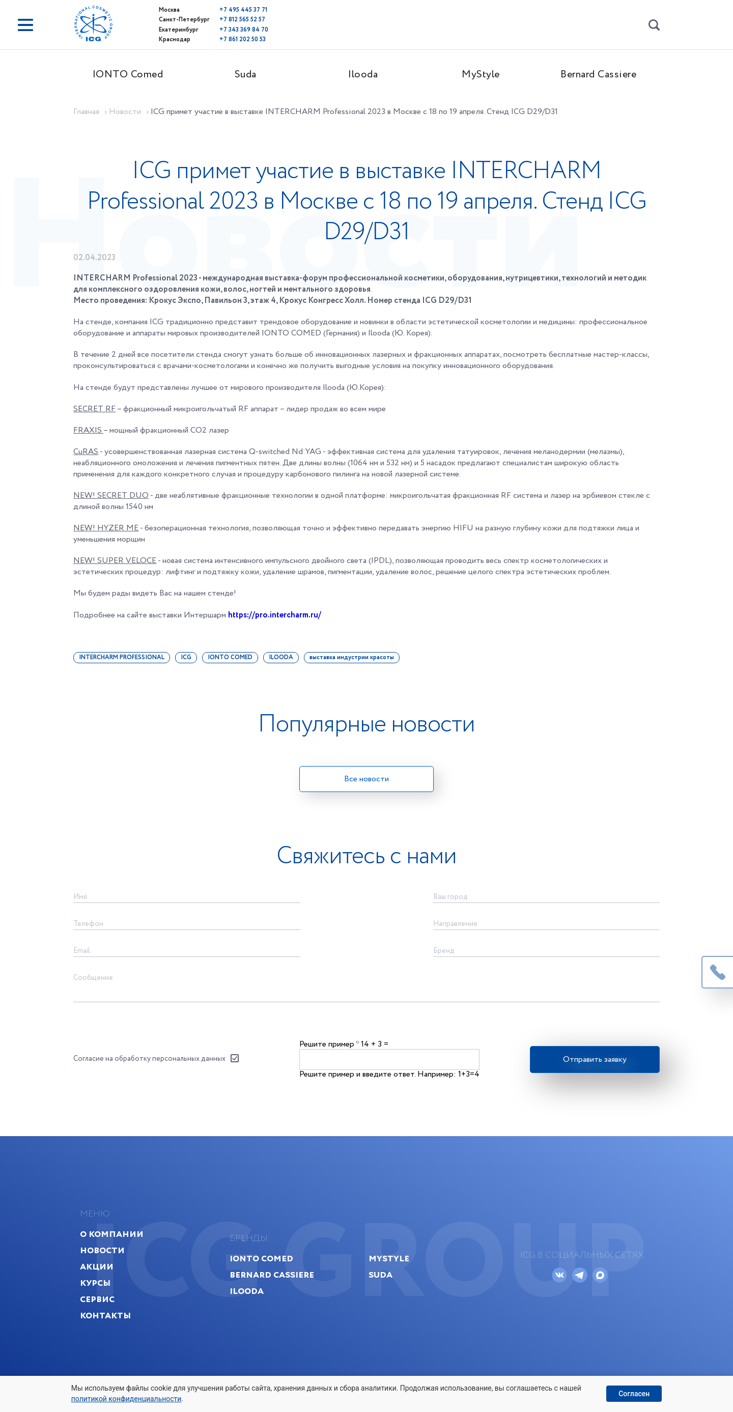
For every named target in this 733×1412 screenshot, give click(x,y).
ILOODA (284, 660)
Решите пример (329, 1051)
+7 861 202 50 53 (224, 39)
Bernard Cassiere (602, 74)
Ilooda (366, 74)
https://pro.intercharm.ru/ (278, 618)
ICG (189, 660)
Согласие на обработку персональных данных (152, 1067)
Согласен (634, 1394)
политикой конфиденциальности (126, 1399)
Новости (106, 1262)
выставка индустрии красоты (355, 660)
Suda (249, 74)
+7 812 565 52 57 (224, 19)
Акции (101, 1278)
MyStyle (484, 74)
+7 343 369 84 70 (225, 29)
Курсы (99, 1294)
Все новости (366, 782)
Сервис (101, 1311)
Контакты (109, 1327)
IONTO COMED (233, 660)
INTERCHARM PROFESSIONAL (124, 660)
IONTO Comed (131, 74)
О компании (116, 1245)
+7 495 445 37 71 (225, 10)
